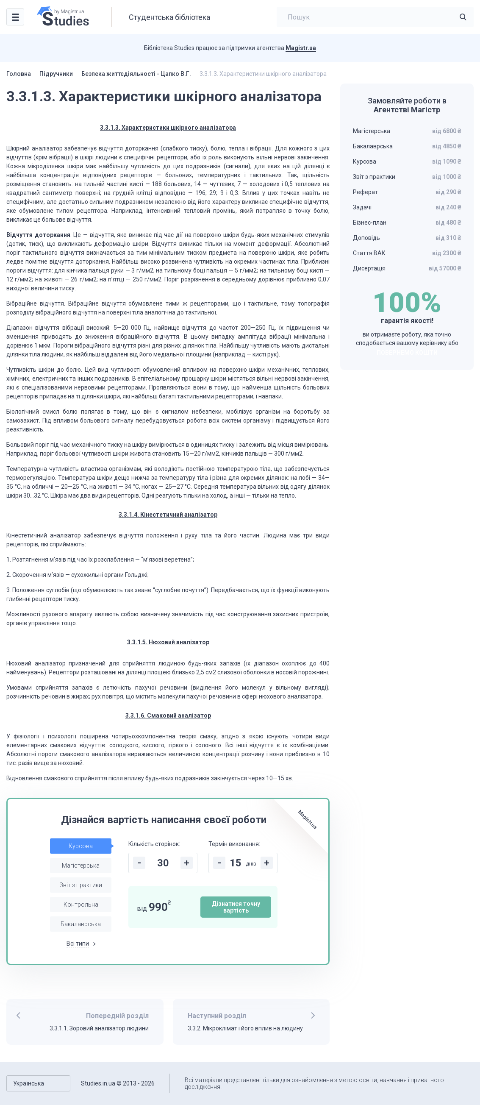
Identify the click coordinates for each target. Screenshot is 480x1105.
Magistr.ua (301, 48)
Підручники (56, 73)
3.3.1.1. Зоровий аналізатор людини (99, 1028)
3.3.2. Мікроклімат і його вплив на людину (245, 1028)
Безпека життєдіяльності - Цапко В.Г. (136, 73)
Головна (18, 73)
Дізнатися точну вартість (236, 907)
